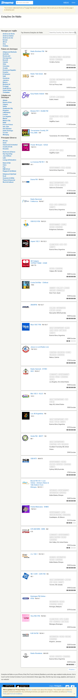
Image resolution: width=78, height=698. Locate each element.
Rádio (66, 3)
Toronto (5, 132)
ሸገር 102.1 (34, 554)
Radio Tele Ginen (37, 74)
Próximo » (72, 669)
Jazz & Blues (7, 156)
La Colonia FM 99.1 (38, 162)
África (5, 42)
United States (7, 90)
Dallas (5, 106)
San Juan (6, 126)
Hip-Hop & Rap (7, 154)
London (5, 114)
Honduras (6, 78)
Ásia (4, 44)
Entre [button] (73, 2)
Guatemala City (8, 108)
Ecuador (5, 72)
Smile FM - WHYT (37, 436)
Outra (4, 165)
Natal (4, 122)
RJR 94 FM (34, 633)
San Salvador (7, 128)
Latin (4, 158)
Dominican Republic (9, 70)
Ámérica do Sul (8, 38)
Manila (5, 118)
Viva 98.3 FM (35, 616)
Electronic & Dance (9, 152)
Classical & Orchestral (10, 145)
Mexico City (6, 120)
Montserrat (6, 84)
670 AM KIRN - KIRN (38, 529)
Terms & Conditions (16, 694)
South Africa (7, 88)
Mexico (5, 82)
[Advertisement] (49, 43)
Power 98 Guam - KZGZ (39, 145)
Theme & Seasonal (9, 180)
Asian (4, 143)
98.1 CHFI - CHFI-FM (38, 574)
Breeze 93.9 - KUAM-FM (39, 111)
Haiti (4, 76)
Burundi (5, 60)
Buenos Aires (7, 102)
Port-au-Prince (8, 124)
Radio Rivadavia (36, 653)
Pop (4, 167)
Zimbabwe (6, 92)
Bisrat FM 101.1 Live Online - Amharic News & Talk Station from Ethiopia (40, 484)
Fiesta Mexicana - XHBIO (40, 507)
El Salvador (6, 74)
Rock (4, 176)
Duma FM (34, 179)
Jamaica (6, 80)
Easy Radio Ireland (37, 94)
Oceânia (5, 46)
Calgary (5, 104)
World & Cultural (8, 182)
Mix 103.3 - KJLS (37, 394)
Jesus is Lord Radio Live (40, 347)
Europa (5, 40)
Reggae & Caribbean (9, 171)
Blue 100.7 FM (36, 325)
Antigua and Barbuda (10, 52)
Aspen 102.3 (35, 241)
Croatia (5, 68)
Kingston (6, 110)
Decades (6, 149)
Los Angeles (7, 116)
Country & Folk (7, 147)
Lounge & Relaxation (9, 160)
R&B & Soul (6, 169)
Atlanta (5, 100)
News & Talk (6, 163)
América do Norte (9, 34)
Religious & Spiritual (9, 174)
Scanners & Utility (8, 178)
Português (58, 686)
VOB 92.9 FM (35, 221)
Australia (6, 54)
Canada (5, 62)
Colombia (6, 66)
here (30, 690)
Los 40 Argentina (37, 414)
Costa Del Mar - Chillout (39, 283)
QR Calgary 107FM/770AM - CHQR (39, 262)
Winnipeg (6, 135)
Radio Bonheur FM (37, 51)
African (5, 141)
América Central (8, 36)
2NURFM (34, 305)
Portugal (5, 86)
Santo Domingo (8, 130)
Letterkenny (6, 112)
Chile (4, 64)
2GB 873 (34, 459)
